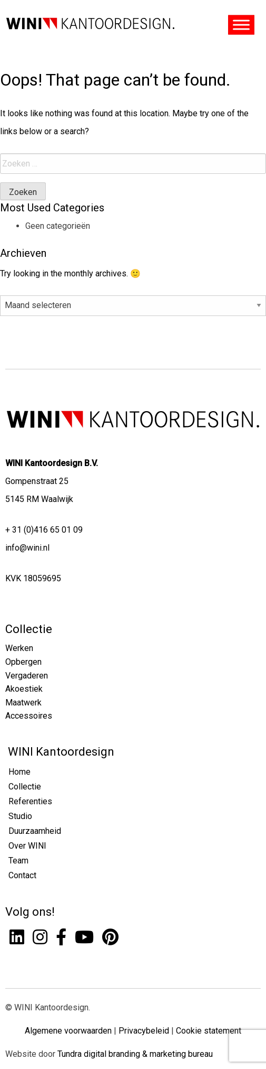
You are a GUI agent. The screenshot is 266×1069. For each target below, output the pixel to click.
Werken (19, 648)
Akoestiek (24, 689)
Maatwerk (23, 703)
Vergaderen (26, 676)
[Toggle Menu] (241, 25)
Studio (20, 816)
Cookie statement (208, 1031)
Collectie (28, 629)
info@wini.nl (27, 548)
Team (18, 861)
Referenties (30, 801)
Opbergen (23, 662)
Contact (22, 875)
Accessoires (28, 716)
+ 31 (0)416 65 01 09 (44, 530)
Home (19, 772)
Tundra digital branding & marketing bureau (135, 1054)
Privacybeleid (144, 1031)
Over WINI (27, 846)
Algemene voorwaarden (68, 1031)
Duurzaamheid (34, 831)
